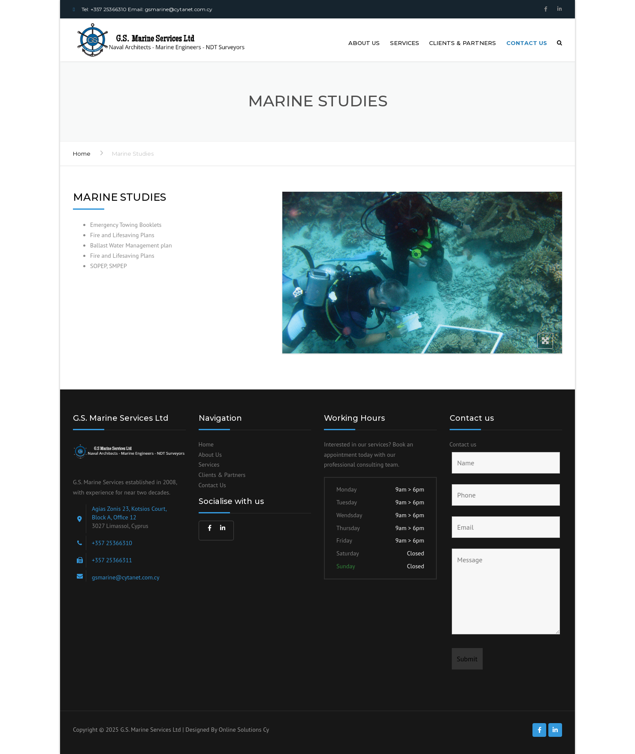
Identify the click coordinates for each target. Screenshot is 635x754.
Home (82, 153)
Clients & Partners (462, 42)
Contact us (526, 42)
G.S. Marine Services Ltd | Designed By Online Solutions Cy (194, 729)
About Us (210, 454)
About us (364, 42)
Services (404, 42)
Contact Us (212, 485)
